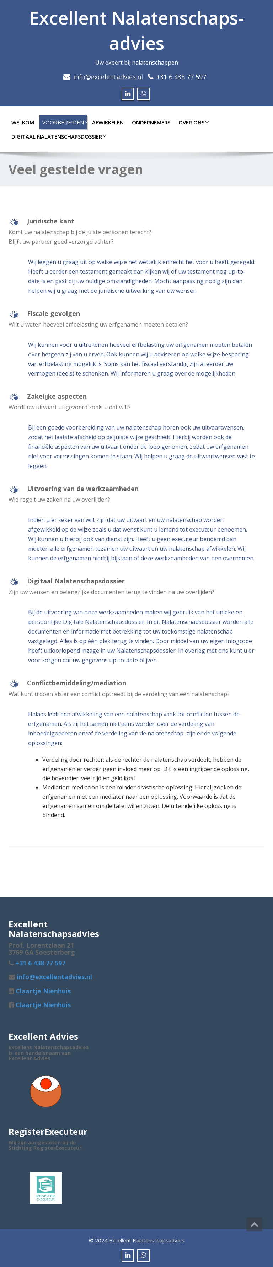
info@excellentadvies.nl (53, 976)
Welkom (22, 122)
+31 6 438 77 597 (181, 76)
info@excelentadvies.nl (108, 76)
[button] (136, 221)
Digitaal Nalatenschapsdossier (58, 136)
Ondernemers (151, 122)
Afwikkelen (108, 122)
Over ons (192, 122)
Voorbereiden (64, 122)
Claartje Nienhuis (42, 991)
